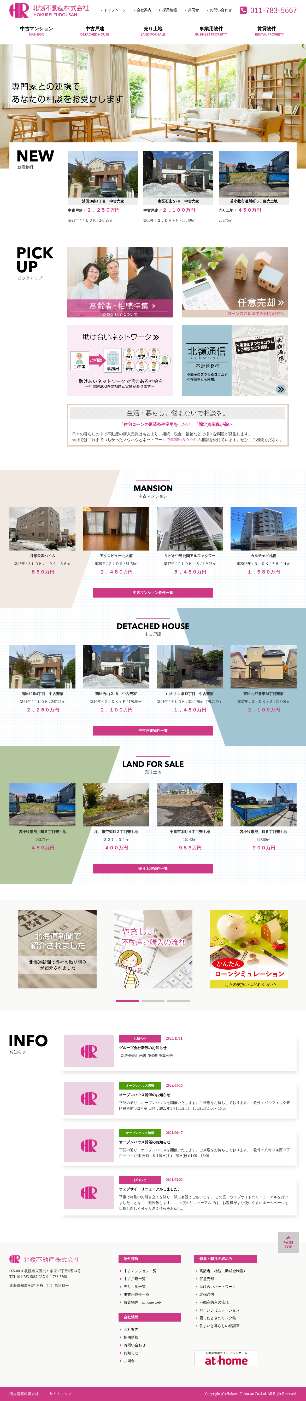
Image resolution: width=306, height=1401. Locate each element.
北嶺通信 (206, 1294)
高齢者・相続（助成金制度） (223, 1271)
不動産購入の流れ (214, 1302)
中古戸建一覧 (135, 1279)
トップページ (115, 10)
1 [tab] (127, 1001)
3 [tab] (178, 1001)
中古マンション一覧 (140, 1271)
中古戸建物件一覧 (153, 731)
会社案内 (144, 10)
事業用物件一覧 (136, 1294)
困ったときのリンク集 (217, 1318)
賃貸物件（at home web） (144, 1302)
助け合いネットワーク (217, 1287)
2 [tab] (153, 1001)
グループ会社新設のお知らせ (143, 1048)
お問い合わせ (221, 10)
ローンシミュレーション (219, 1310)
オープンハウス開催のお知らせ (144, 1095)
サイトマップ (60, 1394)
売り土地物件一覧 (153, 869)
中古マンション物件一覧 (153, 593)
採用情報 (169, 10)
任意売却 (206, 1279)
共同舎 (193, 10)
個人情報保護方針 (24, 1394)
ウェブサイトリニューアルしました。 (150, 1189)
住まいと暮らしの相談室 (219, 1326)
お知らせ (131, 1353)
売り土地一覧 (135, 1287)
